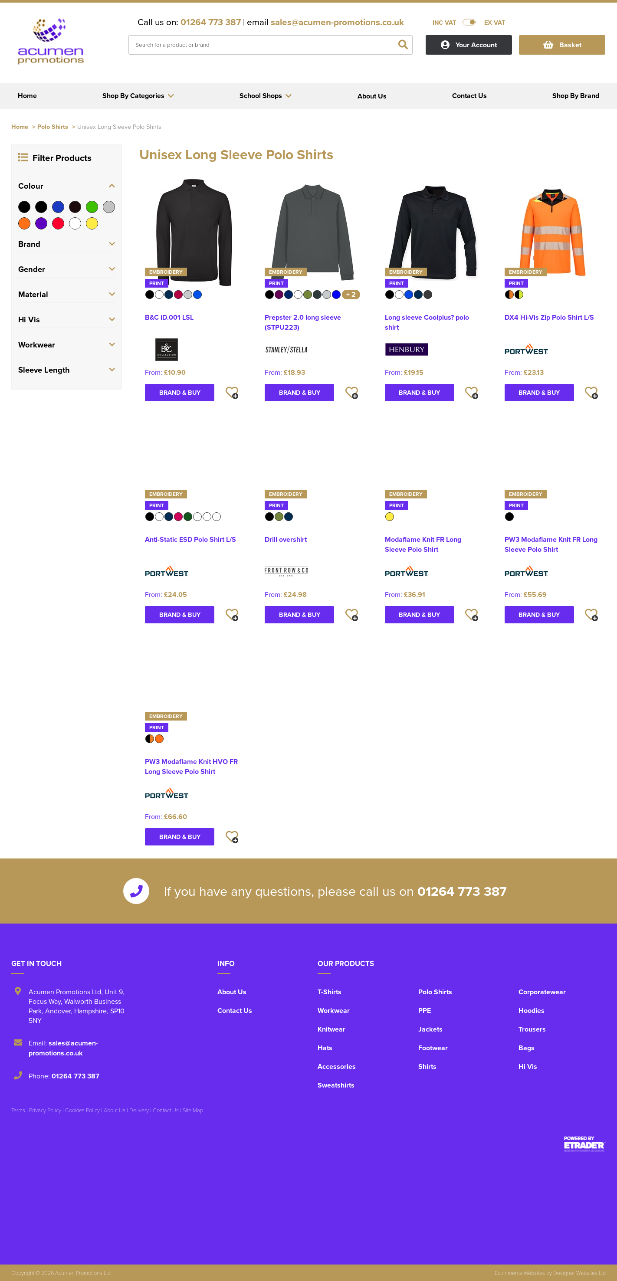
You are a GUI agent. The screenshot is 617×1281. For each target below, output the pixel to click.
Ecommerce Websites (520, 1273)
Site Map (193, 1110)
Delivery (139, 1110)
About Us (231, 992)
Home (19, 126)
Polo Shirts (52, 126)
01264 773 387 (211, 22)
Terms (18, 1110)
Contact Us (234, 1011)
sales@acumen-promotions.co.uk (337, 22)
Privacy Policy (45, 1110)
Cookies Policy (82, 1110)
